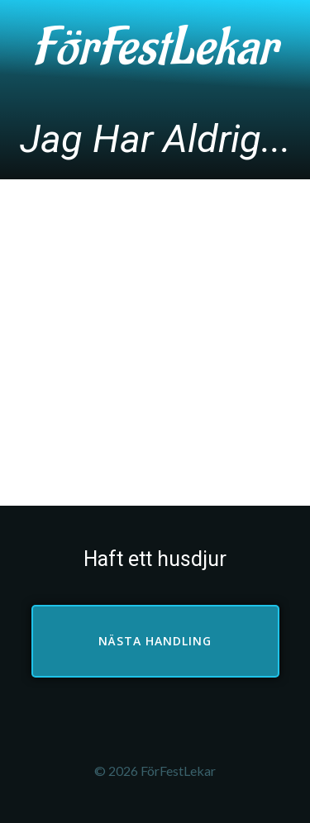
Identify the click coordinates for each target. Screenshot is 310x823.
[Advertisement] (155, 342)
